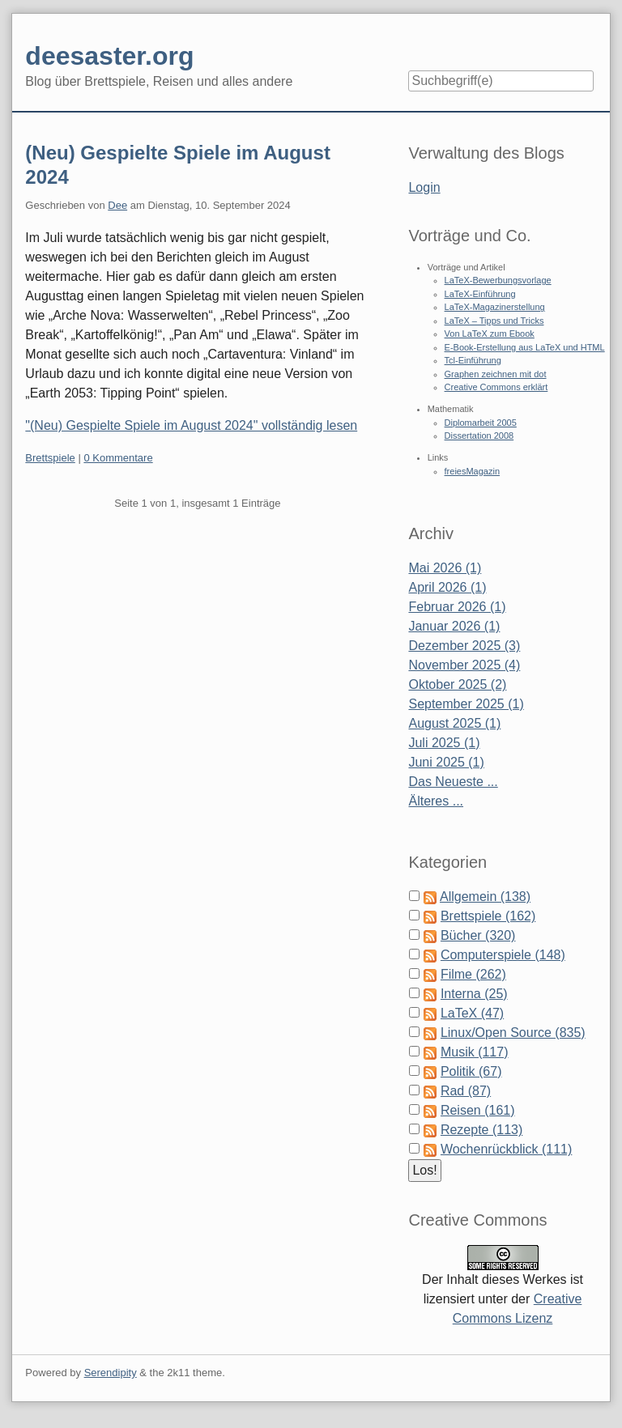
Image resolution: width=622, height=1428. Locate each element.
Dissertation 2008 (479, 435)
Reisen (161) (478, 1110)
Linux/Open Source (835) (513, 1032)
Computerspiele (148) (503, 955)
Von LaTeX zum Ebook (490, 333)
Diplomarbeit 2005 (481, 422)
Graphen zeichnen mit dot (496, 374)
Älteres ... (435, 801)
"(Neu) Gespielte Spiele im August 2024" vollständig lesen (191, 425)
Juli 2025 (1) (443, 743)
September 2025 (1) (465, 704)
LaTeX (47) (472, 1013)
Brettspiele (50, 458)
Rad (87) (466, 1091)
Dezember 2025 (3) (464, 645)
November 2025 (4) (464, 665)
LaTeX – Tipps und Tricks (494, 320)
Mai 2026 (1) (444, 568)
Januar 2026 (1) (454, 626)
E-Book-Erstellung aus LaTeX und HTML (525, 347)
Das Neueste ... (452, 781)
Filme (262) (473, 974)
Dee (117, 205)
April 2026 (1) (447, 587)
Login (424, 187)
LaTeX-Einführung (480, 294)
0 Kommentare (117, 458)
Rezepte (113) (481, 1130)
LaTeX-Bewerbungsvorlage (498, 280)
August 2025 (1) (454, 723)
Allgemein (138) (485, 896)
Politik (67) (471, 1071)
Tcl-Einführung (473, 360)
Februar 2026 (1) (456, 607)
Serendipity (110, 1372)
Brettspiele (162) (488, 916)
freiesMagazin (472, 471)
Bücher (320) (478, 935)
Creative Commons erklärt (496, 387)
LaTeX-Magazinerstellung (495, 307)
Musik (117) (475, 1052)
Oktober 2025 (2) (457, 684)
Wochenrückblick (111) (506, 1149)
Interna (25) (474, 994)
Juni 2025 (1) (446, 762)
